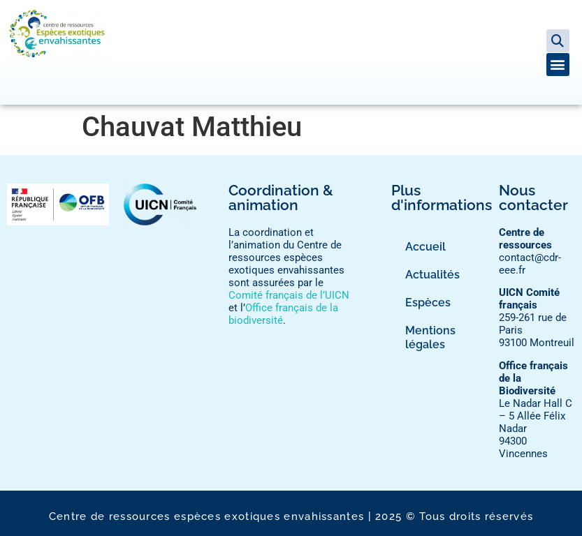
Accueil (425, 246)
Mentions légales (430, 337)
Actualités (432, 274)
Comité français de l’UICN (288, 295)
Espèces (428, 302)
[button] (557, 40)
